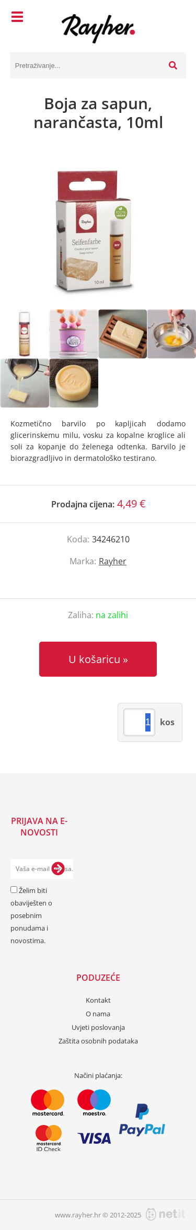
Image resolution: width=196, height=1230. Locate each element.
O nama (98, 1013)
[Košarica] (175, 18)
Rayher (112, 561)
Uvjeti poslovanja (98, 1027)
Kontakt (98, 1000)
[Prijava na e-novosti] (58, 869)
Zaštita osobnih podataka (98, 1041)
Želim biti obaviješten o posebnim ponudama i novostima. (31, 915)
